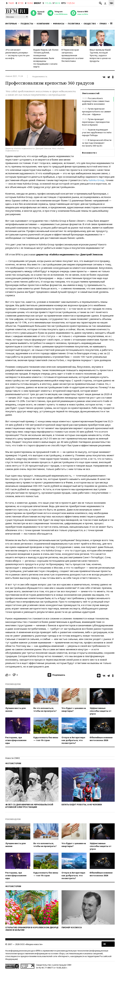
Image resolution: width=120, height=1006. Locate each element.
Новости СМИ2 (12, 758)
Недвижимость (39, 76)
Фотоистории (13, 763)
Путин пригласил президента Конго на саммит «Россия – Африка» (96, 111)
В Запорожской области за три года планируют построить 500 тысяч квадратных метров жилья (96, 144)
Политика (74, 23)
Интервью (11, 23)
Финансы (58, 23)
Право (103, 23)
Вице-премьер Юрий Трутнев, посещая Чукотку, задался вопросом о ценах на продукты (100, 55)
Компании (43, 23)
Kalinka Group (96, 180)
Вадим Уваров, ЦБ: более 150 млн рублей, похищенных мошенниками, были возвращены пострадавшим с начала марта (45, 58)
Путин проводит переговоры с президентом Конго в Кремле (96, 122)
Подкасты (27, 23)
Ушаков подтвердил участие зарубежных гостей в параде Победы (96, 132)
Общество (90, 23)
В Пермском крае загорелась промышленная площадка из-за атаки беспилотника (72, 55)
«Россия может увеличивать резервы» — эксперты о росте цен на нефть (17, 54)
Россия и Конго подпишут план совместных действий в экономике (96, 101)
